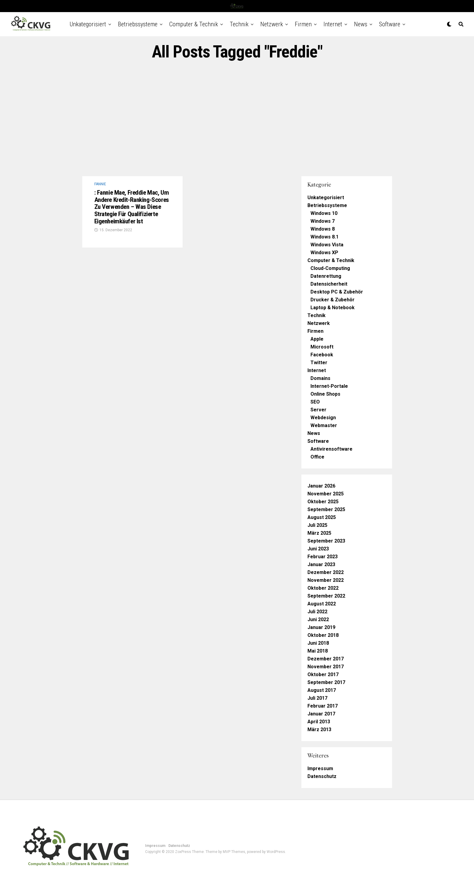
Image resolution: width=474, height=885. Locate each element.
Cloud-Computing (330, 268)
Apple (316, 339)
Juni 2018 (318, 643)
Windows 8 (322, 229)
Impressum (320, 768)
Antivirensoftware (331, 449)
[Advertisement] (237, 118)
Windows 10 (323, 213)
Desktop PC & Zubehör (336, 292)
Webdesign (323, 417)
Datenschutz (321, 776)
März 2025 (319, 533)
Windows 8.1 (324, 237)
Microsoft (321, 347)
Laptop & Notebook (332, 307)
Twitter (318, 362)
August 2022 (321, 604)
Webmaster (323, 425)
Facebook (321, 355)
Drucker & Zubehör (332, 300)
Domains (320, 378)
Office (317, 457)
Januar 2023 (321, 564)
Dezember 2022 (325, 572)
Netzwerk (271, 24)
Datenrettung (325, 276)
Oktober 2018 (323, 635)
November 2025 (325, 494)
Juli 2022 (317, 611)
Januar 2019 (321, 627)
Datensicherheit (328, 284)
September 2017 (326, 682)
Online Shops (325, 394)
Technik (239, 24)
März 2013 (319, 729)
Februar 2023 (322, 556)
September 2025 (326, 509)
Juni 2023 (318, 549)
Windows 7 (322, 221)
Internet (332, 24)
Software (389, 24)
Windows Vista (326, 245)
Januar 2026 (321, 486)
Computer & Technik (193, 24)
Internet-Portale (329, 386)
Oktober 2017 (323, 674)
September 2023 (326, 541)
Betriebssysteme (137, 24)
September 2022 (326, 596)
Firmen (303, 24)
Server (318, 410)
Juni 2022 (318, 619)
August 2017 (321, 690)
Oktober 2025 (323, 501)
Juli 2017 (317, 698)
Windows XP (324, 252)
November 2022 (325, 580)
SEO (315, 402)
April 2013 (318, 722)
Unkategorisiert (88, 24)
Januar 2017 (321, 714)
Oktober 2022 (323, 588)
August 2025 (321, 517)
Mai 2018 (317, 651)
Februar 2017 (322, 706)
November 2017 (325, 666)
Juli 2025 (317, 525)
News (360, 24)
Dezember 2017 (325, 659)
